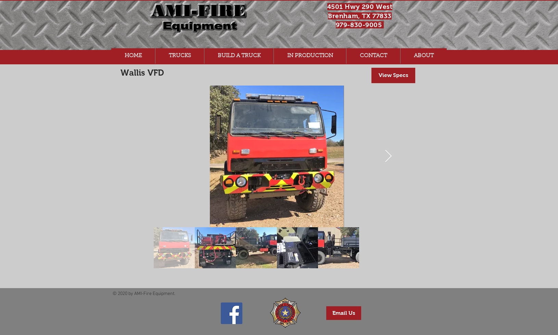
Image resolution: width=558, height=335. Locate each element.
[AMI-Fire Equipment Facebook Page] (231, 313)
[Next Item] (388, 156)
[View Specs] (393, 75)
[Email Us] (343, 313)
